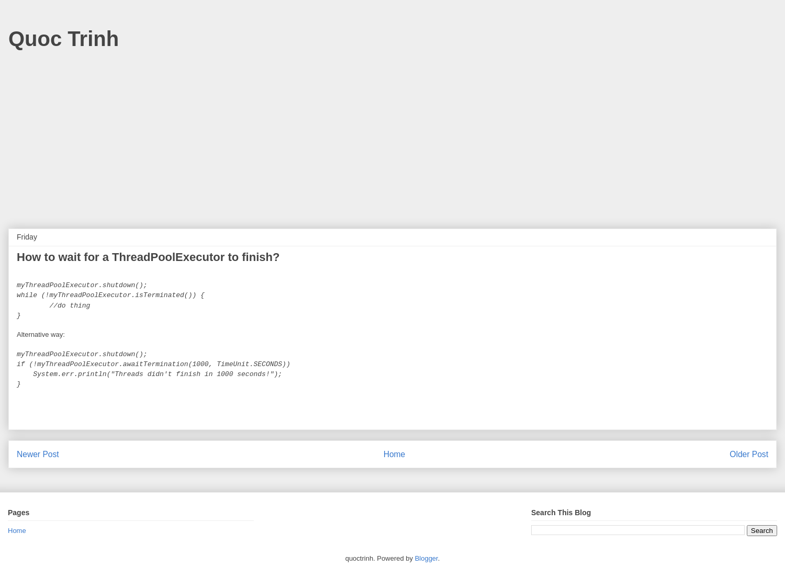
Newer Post (38, 454)
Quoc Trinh (63, 38)
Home (395, 454)
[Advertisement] (392, 134)
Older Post (749, 454)
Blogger (426, 558)
